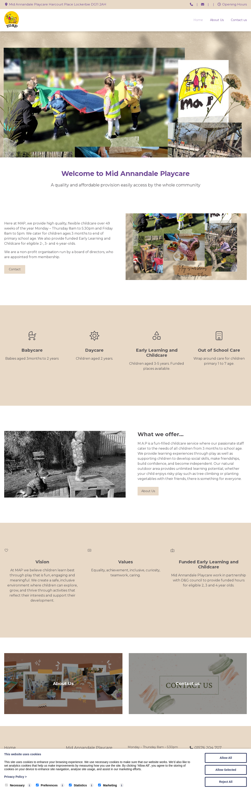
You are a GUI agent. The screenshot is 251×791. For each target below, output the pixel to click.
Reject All (225, 781)
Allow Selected (226, 769)
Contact (15, 269)
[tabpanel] (125, 94)
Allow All (226, 757)
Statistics (78, 785)
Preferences (47, 785)
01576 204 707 (208, 747)
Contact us (239, 20)
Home (198, 20)
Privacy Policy (15, 776)
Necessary (15, 785)
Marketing (107, 785)
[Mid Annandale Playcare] (11, 27)
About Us (217, 20)
